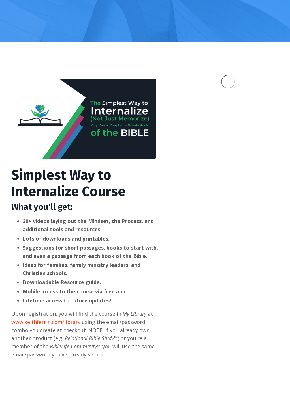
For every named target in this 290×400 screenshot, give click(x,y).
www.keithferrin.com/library (45, 322)
